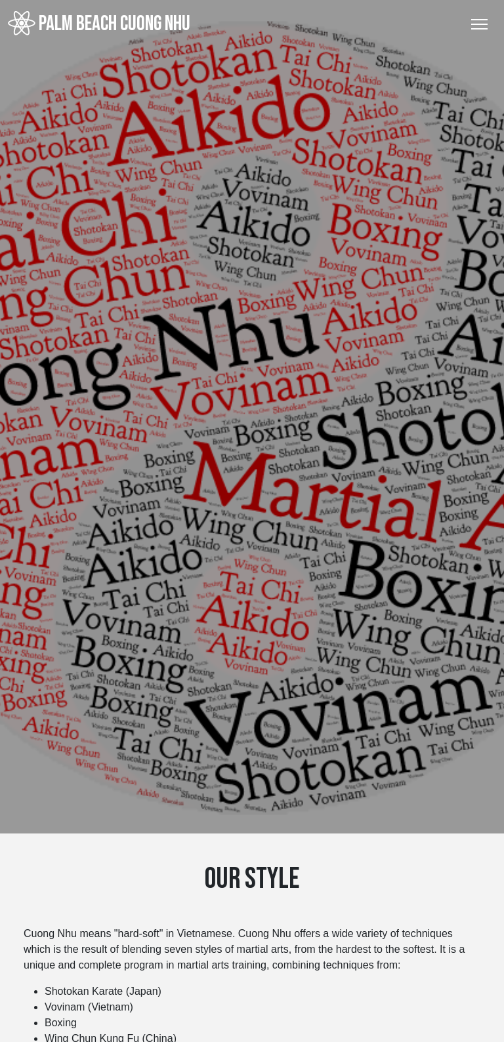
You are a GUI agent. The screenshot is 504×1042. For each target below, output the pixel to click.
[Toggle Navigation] (479, 24)
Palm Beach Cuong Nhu (99, 23)
